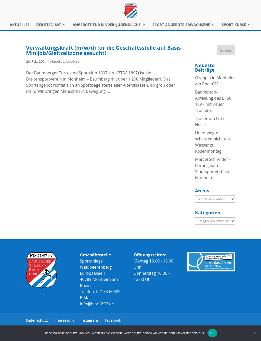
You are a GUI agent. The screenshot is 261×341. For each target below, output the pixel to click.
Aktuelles (57, 61)
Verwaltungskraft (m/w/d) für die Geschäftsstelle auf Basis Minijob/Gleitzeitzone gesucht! (103, 50)
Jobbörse (73, 61)
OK (212, 333)
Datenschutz (37, 320)
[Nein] (254, 333)
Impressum (64, 320)
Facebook (113, 320)
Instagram (89, 320)
